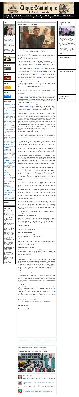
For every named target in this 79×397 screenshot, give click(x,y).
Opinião (12, 177)
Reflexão (48, 301)
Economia (12, 146)
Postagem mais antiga (49, 340)
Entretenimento (7, 150)
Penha (13, 178)
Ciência (56, 15)
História (29, 15)
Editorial (6, 147)
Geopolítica (7, 158)
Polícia (6, 182)
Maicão (5, 167)
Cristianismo (50, 55)
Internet (6, 165)
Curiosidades (67, 15)
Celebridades (10, 18)
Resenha (9, 187)
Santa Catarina (9, 190)
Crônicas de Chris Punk (9, 141)
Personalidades (7, 180)
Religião (6, 187)
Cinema (38, 15)
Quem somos (18, 15)
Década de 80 (7, 146)
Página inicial (37, 340)
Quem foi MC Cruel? (27, 375)
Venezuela (6, 198)
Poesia (13, 180)
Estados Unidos (7, 152)
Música (13, 171)
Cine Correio (12, 121)
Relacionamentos (7, 186)
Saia (5, 190)
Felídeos (6, 153)
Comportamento (23, 18)
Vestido (9, 198)
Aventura (6, 107)
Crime (5, 138)
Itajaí (10, 165)
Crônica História (11, 138)
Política (12, 182)
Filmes (9, 153)
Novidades (6, 175)
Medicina (10, 167)
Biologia (13, 107)
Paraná (5, 178)
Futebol (13, 154)
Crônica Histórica (9, 140)
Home (7, 15)
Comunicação (8, 131)
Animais (6, 104)
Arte (14, 104)
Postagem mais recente (24, 340)
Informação (12, 163)
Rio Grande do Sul (11, 189)
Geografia (12, 157)
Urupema (13, 195)
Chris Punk (12, 120)
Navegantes (6, 172)
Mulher (13, 169)
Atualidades (7, 106)
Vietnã (12, 198)
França (5, 154)
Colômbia (6, 125)
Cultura (52, 18)
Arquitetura (10, 104)
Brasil (54, 288)
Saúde (13, 192)
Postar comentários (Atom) (39, 344)
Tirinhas (6, 195)
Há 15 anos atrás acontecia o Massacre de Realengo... (32, 347)
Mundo (44, 301)
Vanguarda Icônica (9, 197)
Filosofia (13, 153)
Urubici (9, 195)
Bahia (10, 107)
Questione (7, 183)
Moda (35, 18)
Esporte (43, 18)
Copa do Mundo (11, 132)
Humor (5, 163)
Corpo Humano (9, 134)
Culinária (6, 142)
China (5, 118)
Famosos (13, 152)
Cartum (10, 112)
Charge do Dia (11, 117)
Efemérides (7, 149)
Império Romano (29, 106)
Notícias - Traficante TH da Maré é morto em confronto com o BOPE (38, 390)
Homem (13, 162)
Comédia (13, 127)
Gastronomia (6, 155)
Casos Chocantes (11, 113)
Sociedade (8, 194)
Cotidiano (7, 136)
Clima (13, 124)
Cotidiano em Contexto (9, 137)
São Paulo (10, 192)
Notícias (47, 15)
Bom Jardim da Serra (9, 108)
